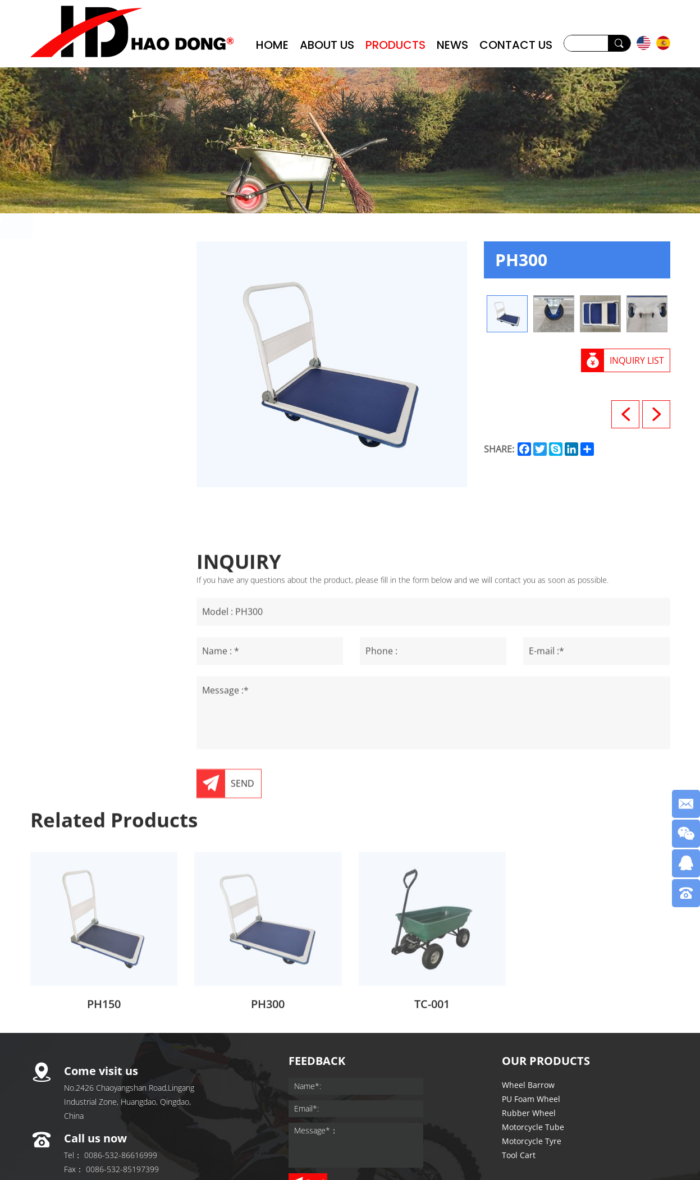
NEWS (452, 45)
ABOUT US (327, 45)
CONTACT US (515, 45)
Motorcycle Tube (90, 345)
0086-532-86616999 (120, 1155)
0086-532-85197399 (122, 1169)
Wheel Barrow (83, 260)
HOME (272, 45)
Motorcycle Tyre (88, 373)
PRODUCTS (395, 45)
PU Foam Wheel (88, 288)
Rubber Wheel (83, 316)
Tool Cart (70, 401)
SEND (242, 894)
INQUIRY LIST (637, 360)
